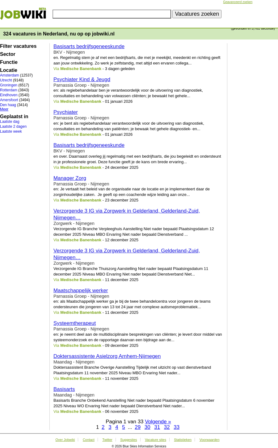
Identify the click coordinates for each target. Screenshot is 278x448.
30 (147, 427)
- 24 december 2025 (119, 167)
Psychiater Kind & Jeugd (81, 79)
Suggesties (128, 440)
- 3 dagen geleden (118, 68)
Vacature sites (155, 440)
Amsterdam (9, 75)
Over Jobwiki (65, 440)
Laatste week (11, 131)
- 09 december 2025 (119, 345)
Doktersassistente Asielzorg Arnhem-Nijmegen (107, 356)
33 (176, 427)
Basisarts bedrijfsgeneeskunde (88, 46)
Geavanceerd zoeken (237, 2)
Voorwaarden (210, 440)
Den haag (8, 105)
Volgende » (158, 422)
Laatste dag (9, 121)
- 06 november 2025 (119, 411)
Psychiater (65, 112)
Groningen (8, 85)
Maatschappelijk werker (80, 290)
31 (157, 427)
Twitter (107, 440)
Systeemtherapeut (74, 323)
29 (138, 427)
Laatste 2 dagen (13, 126)
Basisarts (64, 389)
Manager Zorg (69, 178)
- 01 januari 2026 (117, 101)
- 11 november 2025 (119, 378)
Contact (89, 440)
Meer (4, 109)
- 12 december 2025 (119, 240)
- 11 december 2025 (119, 279)
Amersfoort (9, 100)
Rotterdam (8, 90)
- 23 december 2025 (119, 200)
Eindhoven (9, 95)
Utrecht (6, 80)
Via (77, 68)
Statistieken (183, 440)
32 (167, 427)
